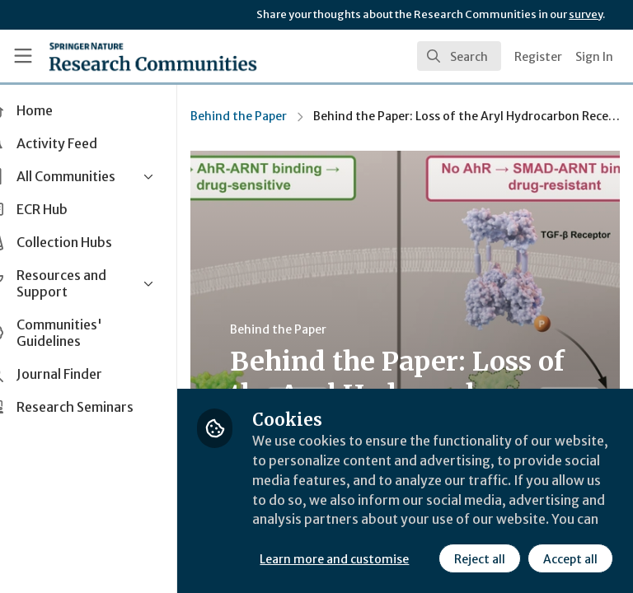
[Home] (153, 56)
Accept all (424, 559)
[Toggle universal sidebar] (23, 56)
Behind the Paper (272, 116)
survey (586, 14)
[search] (459, 56)
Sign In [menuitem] (594, 56)
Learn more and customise (368, 523)
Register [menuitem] (538, 56)
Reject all (333, 559)
